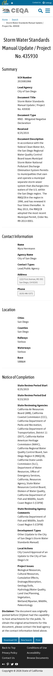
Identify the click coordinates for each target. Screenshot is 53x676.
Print (38, 640)
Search (15, 19)
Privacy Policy (9, 652)
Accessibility (33, 652)
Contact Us (36, 2)
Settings (47, 2)
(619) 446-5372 (26, 293)
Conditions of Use (37, 647)
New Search (26, 640)
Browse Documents (38, 657)
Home (5, 19)
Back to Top (8, 647)
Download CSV (10, 640)
